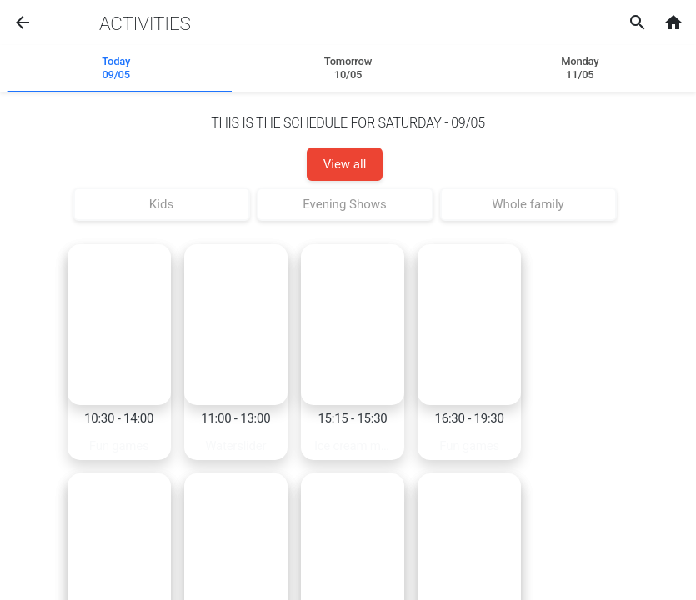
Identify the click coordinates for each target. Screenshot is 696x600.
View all (345, 164)
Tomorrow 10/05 (348, 68)
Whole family (527, 204)
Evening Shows (345, 204)
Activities (144, 23)
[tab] (116, 69)
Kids (161, 204)
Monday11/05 (579, 68)
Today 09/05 (116, 68)
